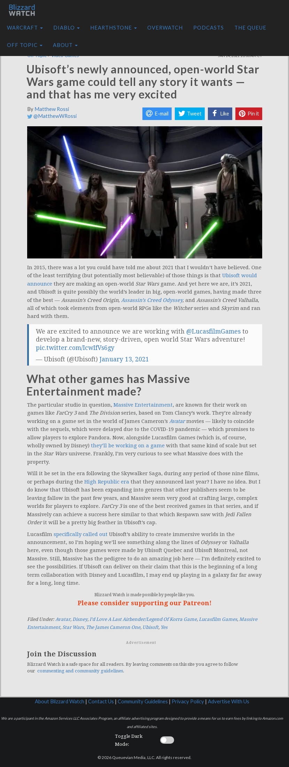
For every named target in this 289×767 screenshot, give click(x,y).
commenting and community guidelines (80, 670)
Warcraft (25, 28)
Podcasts (208, 28)
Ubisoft (150, 627)
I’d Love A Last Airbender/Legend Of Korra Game (143, 619)
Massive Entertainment (143, 405)
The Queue (250, 28)
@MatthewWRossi (52, 116)
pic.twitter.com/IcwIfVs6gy (75, 347)
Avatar (62, 619)
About (65, 45)
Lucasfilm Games (218, 619)
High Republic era (106, 482)
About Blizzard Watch (59, 701)
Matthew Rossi (51, 109)
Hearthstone (113, 28)
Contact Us (101, 701)
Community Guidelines (143, 701)
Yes (164, 627)
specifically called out (80, 534)
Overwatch (165, 28)
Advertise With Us (228, 701)
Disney (79, 619)
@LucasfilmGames (213, 331)
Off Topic (24, 45)
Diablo (66, 28)
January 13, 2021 (124, 359)
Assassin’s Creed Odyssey (151, 300)
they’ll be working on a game (128, 445)
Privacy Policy (188, 701)
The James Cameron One (113, 627)
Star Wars (73, 627)
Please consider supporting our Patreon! (145, 603)
